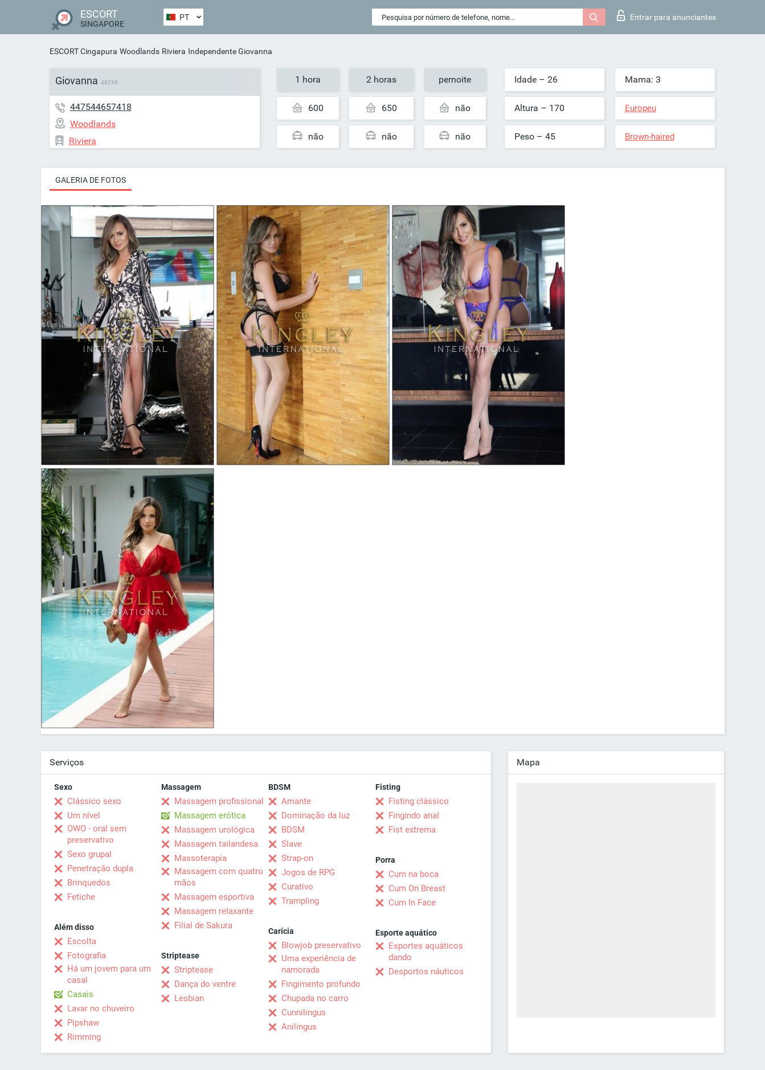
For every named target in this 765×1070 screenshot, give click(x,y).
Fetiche (81, 897)
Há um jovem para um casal (109, 974)
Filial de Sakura (203, 925)
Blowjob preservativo (321, 945)
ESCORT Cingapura (83, 51)
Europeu (640, 108)
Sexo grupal (89, 854)
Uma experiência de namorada (318, 964)
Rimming (84, 1037)
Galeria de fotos (90, 180)
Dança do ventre (205, 984)
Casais (80, 994)
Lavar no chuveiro (100, 1008)
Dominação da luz (315, 815)
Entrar (666, 15)
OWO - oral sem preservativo (96, 834)
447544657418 (101, 106)
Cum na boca (413, 874)
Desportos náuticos (426, 971)
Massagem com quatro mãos (218, 877)
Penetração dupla (100, 868)
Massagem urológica (214, 830)
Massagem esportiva (214, 897)
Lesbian (189, 998)
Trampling (300, 901)
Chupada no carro (315, 998)
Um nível (83, 815)
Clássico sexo (94, 801)
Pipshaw (83, 1023)
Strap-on (297, 858)
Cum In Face (412, 902)
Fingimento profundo (321, 984)
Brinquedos (89, 883)
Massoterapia (200, 858)
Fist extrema (412, 830)
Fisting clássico (418, 801)
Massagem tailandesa (216, 844)
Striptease (193, 970)
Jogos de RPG (308, 872)
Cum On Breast (416, 888)
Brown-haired (649, 137)
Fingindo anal (413, 815)
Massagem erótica (210, 815)
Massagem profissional (219, 801)
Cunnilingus (303, 1012)
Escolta (81, 941)
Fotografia (86, 955)
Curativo (297, 887)
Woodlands (139, 51)
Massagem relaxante (213, 911)
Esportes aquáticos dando (425, 951)
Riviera (174, 51)
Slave (291, 844)
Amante (296, 801)
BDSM (293, 830)
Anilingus (299, 1027)
